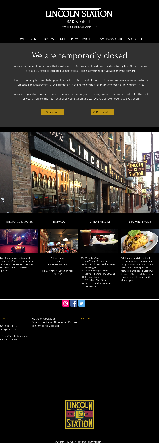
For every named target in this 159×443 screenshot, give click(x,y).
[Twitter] (81, 303)
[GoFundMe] (52, 112)
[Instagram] (65, 303)
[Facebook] (73, 303)
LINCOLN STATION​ (78, 14)
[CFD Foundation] (102, 112)
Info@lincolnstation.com (16, 336)
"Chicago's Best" (141, 270)
